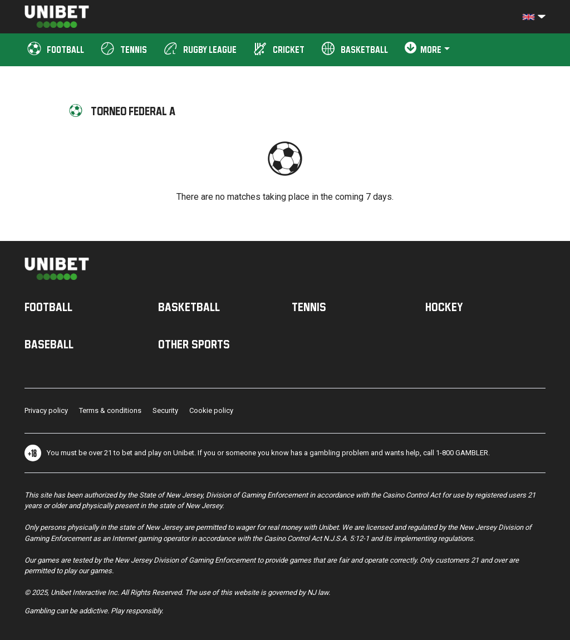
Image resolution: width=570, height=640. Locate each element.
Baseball (48, 344)
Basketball (189, 306)
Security (165, 410)
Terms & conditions (110, 410)
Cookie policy (211, 410)
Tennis (309, 306)
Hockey (444, 306)
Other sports (194, 344)
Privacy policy (46, 410)
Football (48, 306)
